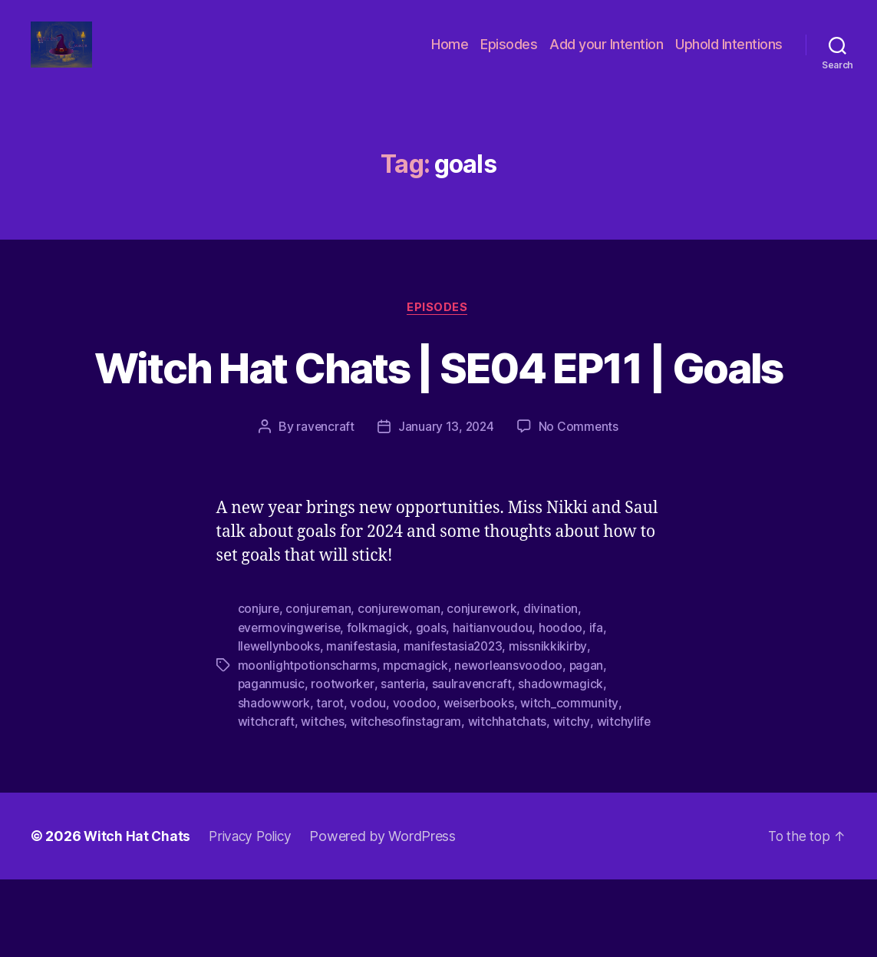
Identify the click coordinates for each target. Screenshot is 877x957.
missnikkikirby (554, 725)
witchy (572, 799)
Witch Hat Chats (138, 914)
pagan (589, 744)
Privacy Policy (254, 914)
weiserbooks (479, 781)
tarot (330, 781)
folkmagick (381, 707)
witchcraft (266, 799)
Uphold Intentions (729, 56)
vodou (368, 781)
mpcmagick (417, 744)
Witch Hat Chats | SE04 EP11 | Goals (439, 417)
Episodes (508, 56)
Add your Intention (606, 56)
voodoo (415, 781)
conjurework (484, 689)
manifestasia (364, 725)
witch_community (571, 781)
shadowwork (274, 781)
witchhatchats (508, 799)
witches (323, 799)
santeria (404, 762)
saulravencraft (473, 762)
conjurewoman (401, 689)
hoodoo (563, 707)
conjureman (319, 689)
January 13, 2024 (446, 507)
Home (449, 56)
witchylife (624, 799)
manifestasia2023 (457, 725)
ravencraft (324, 507)
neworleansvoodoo (510, 744)
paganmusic (271, 762)
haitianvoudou (496, 707)
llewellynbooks (280, 725)
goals (433, 707)
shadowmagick (562, 762)
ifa (598, 707)
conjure (259, 689)
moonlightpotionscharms (308, 744)
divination (553, 689)
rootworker (343, 762)
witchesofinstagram (407, 799)
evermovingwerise (291, 707)
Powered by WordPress (389, 914)
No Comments (579, 507)
